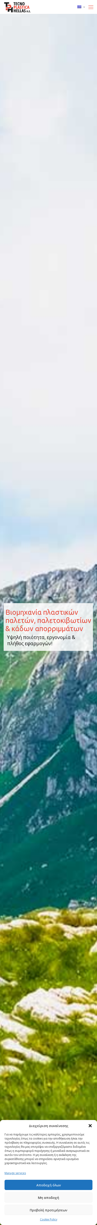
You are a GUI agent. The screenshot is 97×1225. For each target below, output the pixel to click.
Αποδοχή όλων (48, 1185)
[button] (90, 1125)
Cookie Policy (48, 1219)
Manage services (15, 1173)
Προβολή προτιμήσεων (48, 1210)
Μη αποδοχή (48, 1197)
